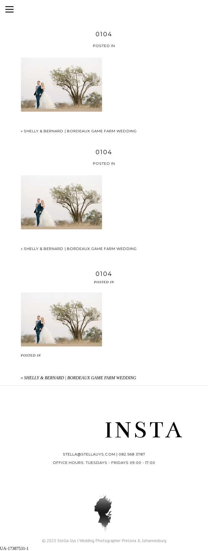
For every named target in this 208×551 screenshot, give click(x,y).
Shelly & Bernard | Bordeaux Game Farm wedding (80, 131)
